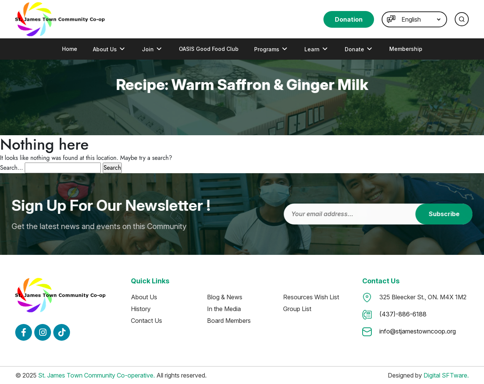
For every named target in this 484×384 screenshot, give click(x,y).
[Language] (421, 19)
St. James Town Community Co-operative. (96, 375)
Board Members (229, 320)
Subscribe (449, 214)
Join (148, 49)
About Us (105, 49)
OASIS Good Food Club (209, 49)
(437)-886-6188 (403, 314)
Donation (349, 19)
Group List (297, 309)
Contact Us (146, 320)
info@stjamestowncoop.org (417, 331)
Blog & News (224, 297)
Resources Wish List (311, 297)
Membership (405, 49)
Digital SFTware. (446, 375)
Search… (11, 167)
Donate (354, 49)
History (141, 309)
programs (266, 49)
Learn (312, 49)
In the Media (224, 309)
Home (69, 49)
